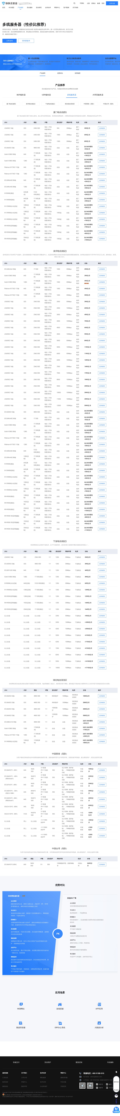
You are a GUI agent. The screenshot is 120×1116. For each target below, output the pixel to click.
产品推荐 (42, 73)
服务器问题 (64, 1077)
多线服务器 (71, 95)
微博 (109, 1084)
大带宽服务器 (97, 95)
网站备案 (43, 1077)
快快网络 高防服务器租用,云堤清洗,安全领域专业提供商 (17, 3)
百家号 (99, 1088)
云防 (88, 3)
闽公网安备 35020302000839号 (11, 1095)
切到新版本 (26, 41)
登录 (103, 3)
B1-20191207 (69, 1096)
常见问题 (63, 1082)
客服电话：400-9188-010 (93, 1073)
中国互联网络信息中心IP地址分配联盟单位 (13, 1096)
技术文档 (43, 1082)
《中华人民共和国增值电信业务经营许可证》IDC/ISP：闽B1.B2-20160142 (45, 1096)
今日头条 (110, 1088)
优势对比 (60, 73)
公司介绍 (24, 1077)
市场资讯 (63, 1086)
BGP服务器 (21, 95)
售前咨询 (116, 1070)
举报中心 (24, 1082)
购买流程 (5, 1082)
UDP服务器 (46, 95)
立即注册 (112, 3)
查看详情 (31, 66)
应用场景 (77, 73)
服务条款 (5, 1086)
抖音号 (99, 1084)
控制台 (93, 3)
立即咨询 (9, 41)
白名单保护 (43, 1086)
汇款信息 (5, 1077)
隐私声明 (24, 1086)
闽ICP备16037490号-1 (41, 1092)
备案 (98, 3)
